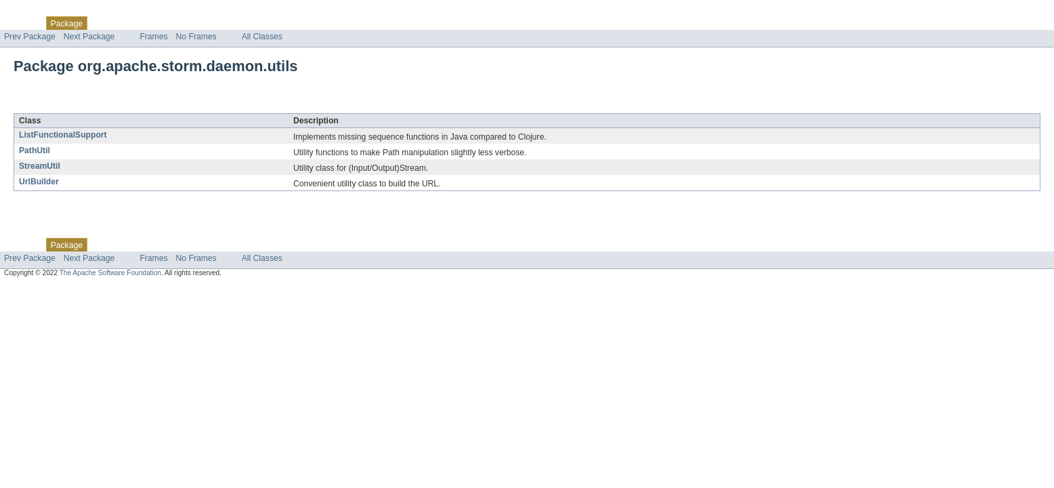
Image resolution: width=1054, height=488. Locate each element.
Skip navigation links (37, 11)
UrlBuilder (39, 181)
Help (258, 23)
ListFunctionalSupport (63, 135)
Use (130, 23)
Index (232, 23)
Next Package (89, 36)
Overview (21, 23)
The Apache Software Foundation (110, 273)
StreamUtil (39, 166)
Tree (154, 23)
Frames (153, 36)
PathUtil (34, 150)
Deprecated (192, 23)
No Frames (196, 36)
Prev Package (30, 36)
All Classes (262, 36)
